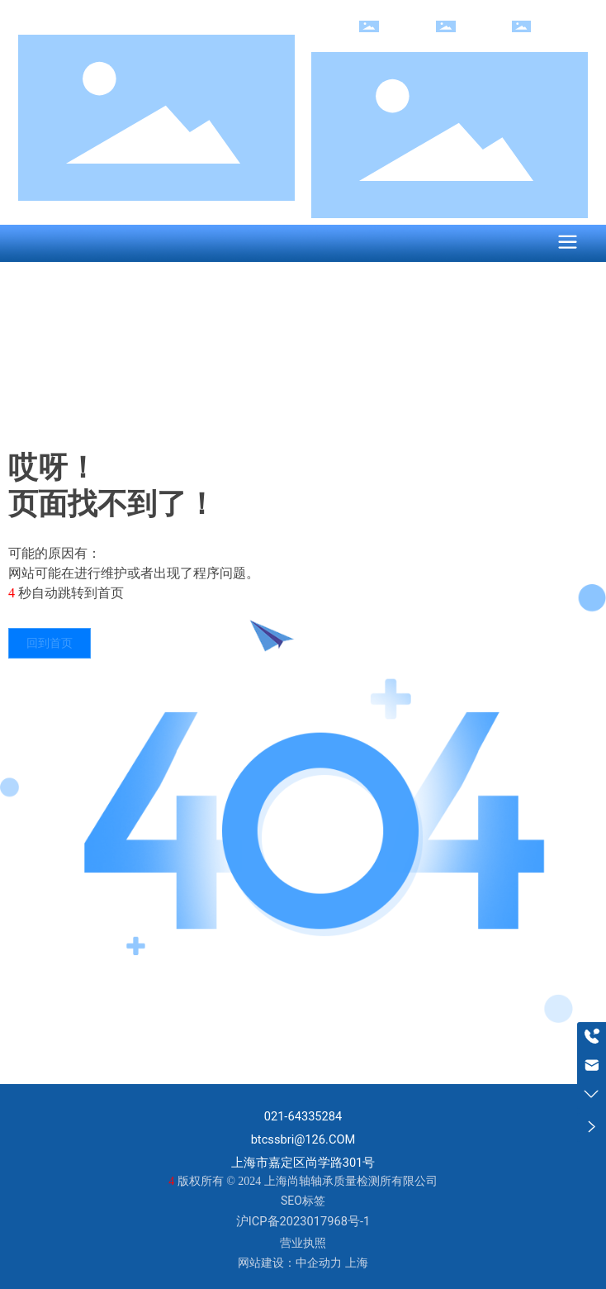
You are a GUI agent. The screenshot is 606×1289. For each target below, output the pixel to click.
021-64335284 (303, 1116)
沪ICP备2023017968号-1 (303, 1221)
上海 (356, 1262)
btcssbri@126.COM (303, 1139)
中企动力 (319, 1262)
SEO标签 (303, 1200)
